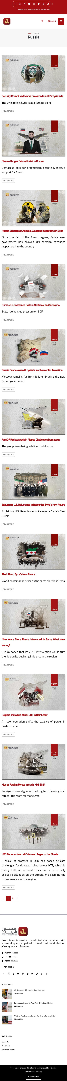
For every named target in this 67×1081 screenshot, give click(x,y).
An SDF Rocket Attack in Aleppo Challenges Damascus (31, 439)
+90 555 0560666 (11, 961)
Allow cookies (33, 1077)
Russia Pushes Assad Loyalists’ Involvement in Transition (32, 370)
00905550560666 (21, 10)
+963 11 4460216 (11, 957)
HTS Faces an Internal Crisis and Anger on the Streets (30, 854)
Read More (8, 111)
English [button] (54, 21)
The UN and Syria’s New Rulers (18, 574)
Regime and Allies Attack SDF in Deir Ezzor (24, 715)
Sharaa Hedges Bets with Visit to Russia (22, 161)
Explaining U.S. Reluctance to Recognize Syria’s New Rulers (33, 505)
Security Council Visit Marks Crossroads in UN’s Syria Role (32, 96)
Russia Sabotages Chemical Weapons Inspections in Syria (32, 231)
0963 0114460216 (33, 10)
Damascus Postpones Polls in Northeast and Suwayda (30, 305)
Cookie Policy (36, 1072)
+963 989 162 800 (45, 10)
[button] (49, 21)
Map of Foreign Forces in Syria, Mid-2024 (23, 784)
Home (30, 33)
